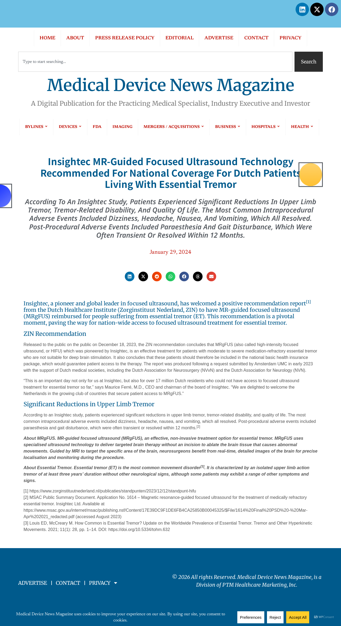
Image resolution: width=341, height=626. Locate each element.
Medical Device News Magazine (170, 85)
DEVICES (70, 127)
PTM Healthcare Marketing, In (258, 585)
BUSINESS (228, 127)
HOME (47, 38)
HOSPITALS (265, 127)
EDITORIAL (179, 38)
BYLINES (36, 127)
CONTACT (256, 38)
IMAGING (123, 127)
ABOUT (75, 38)
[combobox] (155, 62)
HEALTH (302, 127)
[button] (129, 276)
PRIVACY (290, 38)
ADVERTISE (218, 38)
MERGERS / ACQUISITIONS (174, 127)
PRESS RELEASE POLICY (124, 38)
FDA (97, 127)
